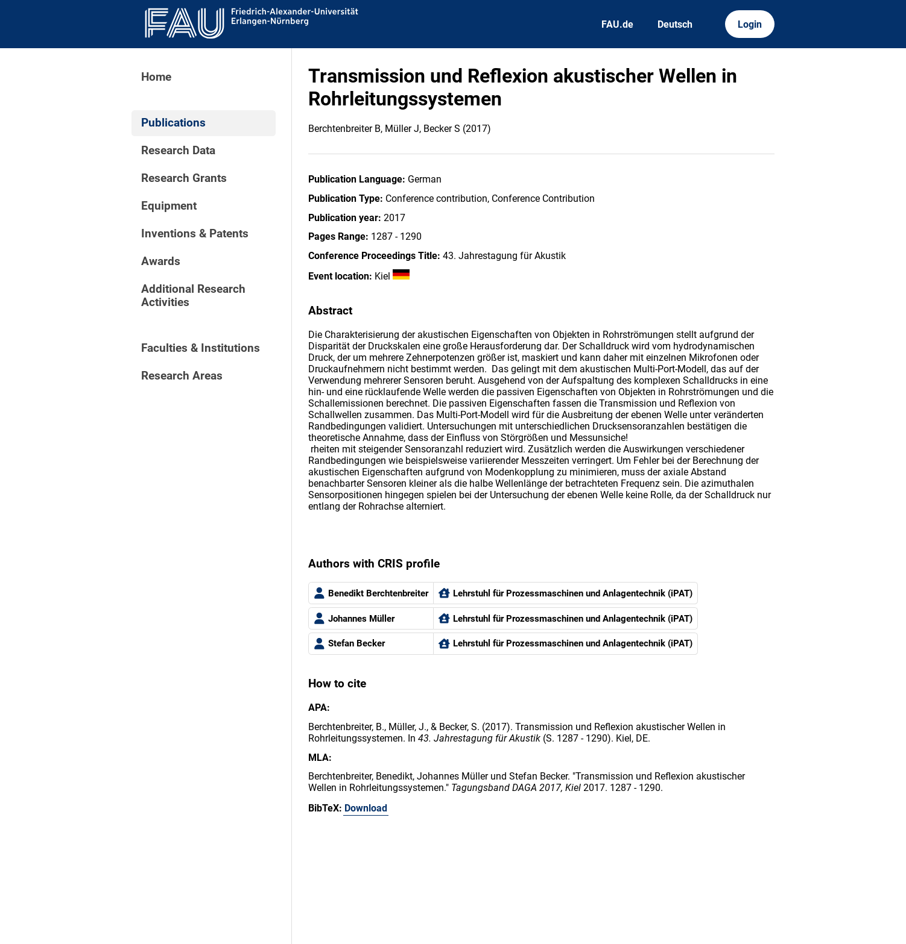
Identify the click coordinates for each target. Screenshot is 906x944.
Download (365, 808)
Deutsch (674, 24)
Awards (160, 261)
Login (750, 24)
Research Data (178, 150)
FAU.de (617, 24)
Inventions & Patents (195, 233)
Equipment (169, 206)
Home (156, 77)
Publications (173, 123)
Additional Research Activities (193, 296)
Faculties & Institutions (200, 348)
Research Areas (182, 376)
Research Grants (184, 178)
